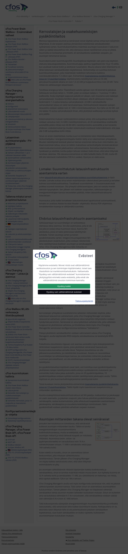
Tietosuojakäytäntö (84, 301)
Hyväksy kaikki (64, 286)
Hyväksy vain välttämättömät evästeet (64, 292)
